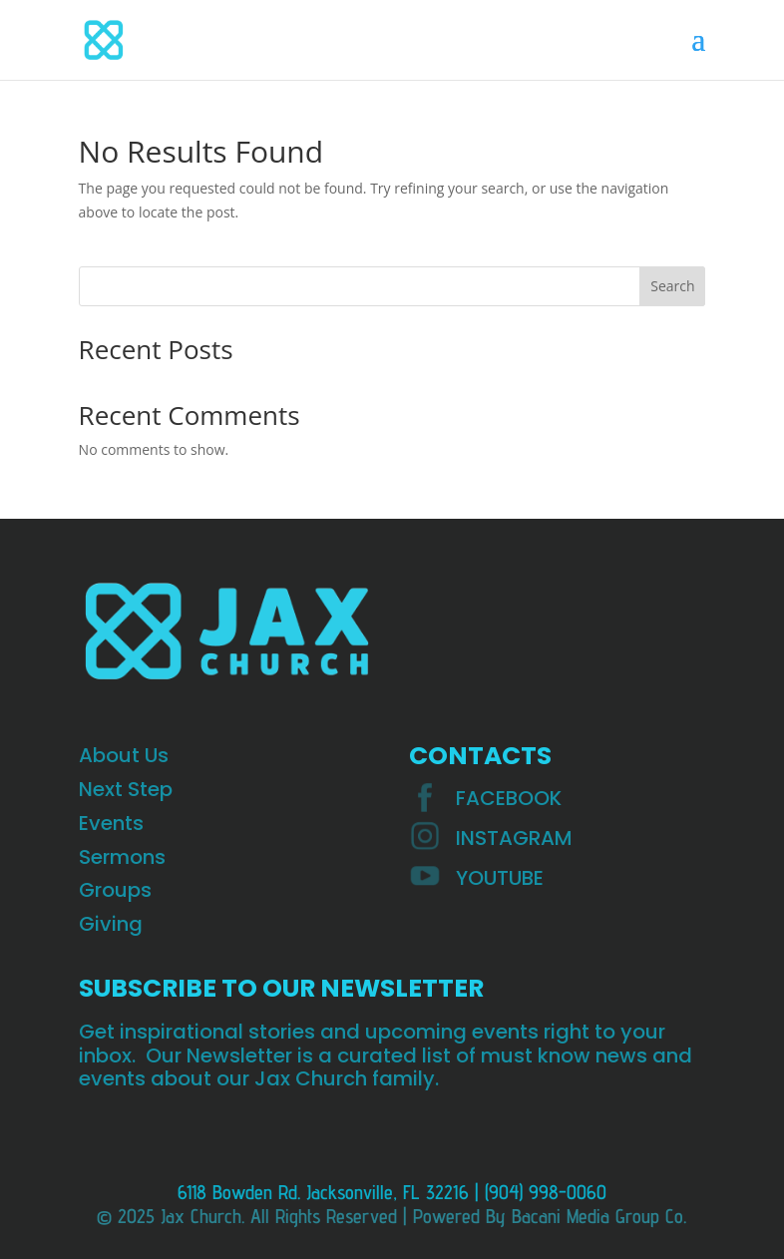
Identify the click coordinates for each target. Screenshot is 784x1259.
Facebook (509, 798)
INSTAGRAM (514, 838)
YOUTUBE (500, 878)
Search (672, 285)
